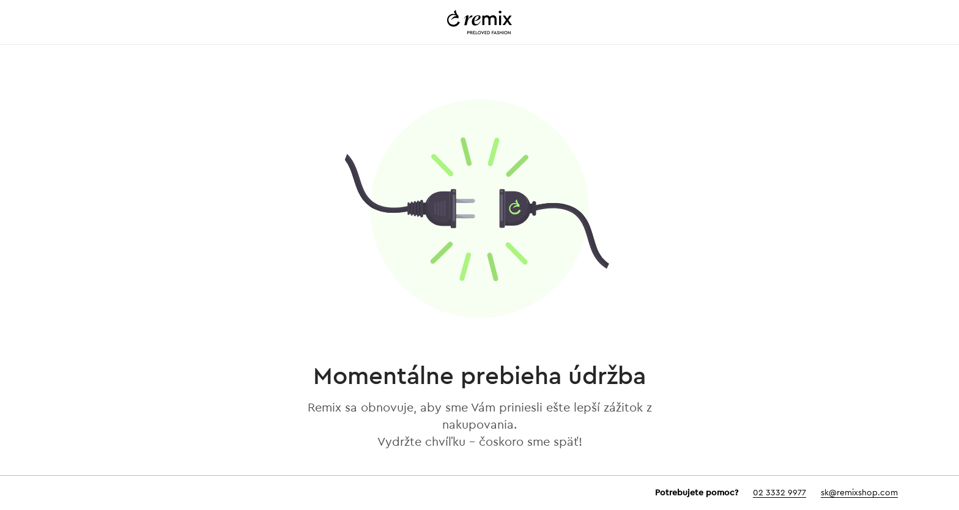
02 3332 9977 (779, 493)
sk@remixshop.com (859, 493)
